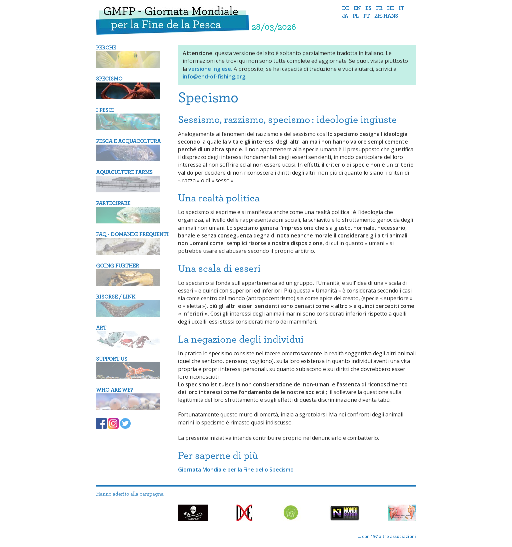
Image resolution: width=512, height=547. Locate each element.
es (368, 8)
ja (345, 16)
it (401, 8)
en (357, 8)
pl (356, 16)
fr (379, 8)
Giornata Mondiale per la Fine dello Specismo (236, 469)
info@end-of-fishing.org (214, 76)
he (390, 8)
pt (366, 16)
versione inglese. (210, 68)
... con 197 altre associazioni (387, 536)
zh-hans (386, 16)
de (345, 8)
